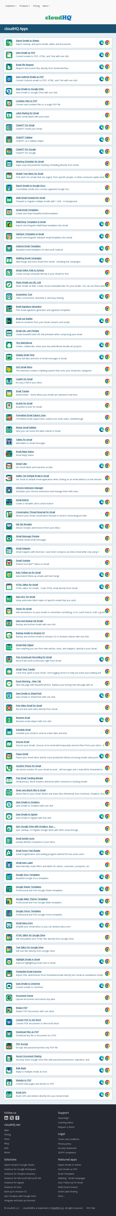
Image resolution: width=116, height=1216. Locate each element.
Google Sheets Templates (28, 886)
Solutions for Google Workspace (20, 1169)
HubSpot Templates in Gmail (30, 234)
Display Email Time (25, 354)
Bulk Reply (21, 1068)
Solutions (10, 5)
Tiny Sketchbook (24, 342)
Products (23, 5)
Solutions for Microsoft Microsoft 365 (22, 1178)
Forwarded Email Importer (29, 971)
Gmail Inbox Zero (24, 923)
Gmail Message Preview (27, 536)
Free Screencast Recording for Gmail (34, 657)
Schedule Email (23, 729)
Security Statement (67, 1148)
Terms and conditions (68, 1139)
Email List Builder (24, 318)
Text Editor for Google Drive (30, 947)
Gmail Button (22, 500)
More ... (61, 1196)
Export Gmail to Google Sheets (19, 1164)
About (7, 1152)
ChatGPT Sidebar (24, 137)
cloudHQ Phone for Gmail (28, 765)
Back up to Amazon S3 (15, 1191)
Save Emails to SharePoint (29, 693)
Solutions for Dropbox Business (19, 1173)
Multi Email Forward (67, 1187)
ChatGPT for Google (26, 149)
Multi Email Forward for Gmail (30, 197)
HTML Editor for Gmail (27, 584)
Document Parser (24, 995)
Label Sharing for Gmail (27, 113)
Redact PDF (21, 1007)
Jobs (6, 1148)
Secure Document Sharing (28, 1056)
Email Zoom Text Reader (28, 850)
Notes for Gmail (24, 608)
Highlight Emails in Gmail (28, 959)
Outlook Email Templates (28, 246)
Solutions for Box (12, 1187)
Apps (6, 1130)
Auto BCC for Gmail (25, 596)
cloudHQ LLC (57, 1208)
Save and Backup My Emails (29, 620)
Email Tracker (22, 391)
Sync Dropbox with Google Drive (20, 1196)
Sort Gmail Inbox (24, 367)
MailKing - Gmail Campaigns (71, 1178)
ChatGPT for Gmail (25, 125)
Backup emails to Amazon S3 (30, 633)
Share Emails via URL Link (28, 282)
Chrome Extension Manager (29, 487)
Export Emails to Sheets (27, 40)
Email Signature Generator (29, 306)
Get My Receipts (24, 524)
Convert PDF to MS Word (28, 1019)
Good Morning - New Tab (28, 681)
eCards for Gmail (24, 403)
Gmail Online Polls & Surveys (30, 270)
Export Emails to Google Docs (30, 185)
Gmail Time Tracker (25, 669)
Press (7, 1139)
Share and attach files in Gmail (30, 790)
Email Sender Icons (25, 838)
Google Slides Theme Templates (32, 899)
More (45, 5)
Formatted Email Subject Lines (31, 415)
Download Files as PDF (27, 1031)
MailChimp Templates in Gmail (31, 221)
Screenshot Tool (24, 294)
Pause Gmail (22, 754)
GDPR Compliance (67, 1152)
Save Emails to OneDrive (28, 983)
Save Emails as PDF (25, 52)
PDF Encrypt (22, 1044)
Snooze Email (22, 741)
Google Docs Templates (28, 874)
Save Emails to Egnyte (26, 814)
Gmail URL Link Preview (27, 330)
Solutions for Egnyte (14, 1182)
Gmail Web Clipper (25, 645)
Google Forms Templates (28, 911)
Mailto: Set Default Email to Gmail (32, 475)
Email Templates (66, 1173)
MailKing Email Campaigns (29, 258)
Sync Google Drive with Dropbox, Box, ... (35, 826)
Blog (6, 1143)
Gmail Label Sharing (67, 1191)
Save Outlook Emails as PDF (30, 76)
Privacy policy (64, 1143)
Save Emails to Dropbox (27, 802)
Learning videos (65, 1122)
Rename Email (23, 717)
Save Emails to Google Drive (30, 89)
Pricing (36, 5)
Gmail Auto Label (24, 862)
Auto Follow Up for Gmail (28, 572)
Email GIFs (21, 1092)
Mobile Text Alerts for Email (29, 173)
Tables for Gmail (24, 439)
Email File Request (25, 64)
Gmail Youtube (23, 560)
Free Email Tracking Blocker (29, 778)
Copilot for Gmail (24, 379)
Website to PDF (23, 1080)
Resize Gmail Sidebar (26, 427)
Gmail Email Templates (27, 209)
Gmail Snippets (23, 548)
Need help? (63, 1118)
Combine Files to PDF (26, 101)
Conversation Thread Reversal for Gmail (35, 512)
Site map (90, 1208)
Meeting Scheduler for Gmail (30, 161)
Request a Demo (66, 1127)
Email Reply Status (25, 451)
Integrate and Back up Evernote (19, 1200)
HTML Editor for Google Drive (30, 935)
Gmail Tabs (21, 463)
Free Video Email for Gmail (29, 705)
